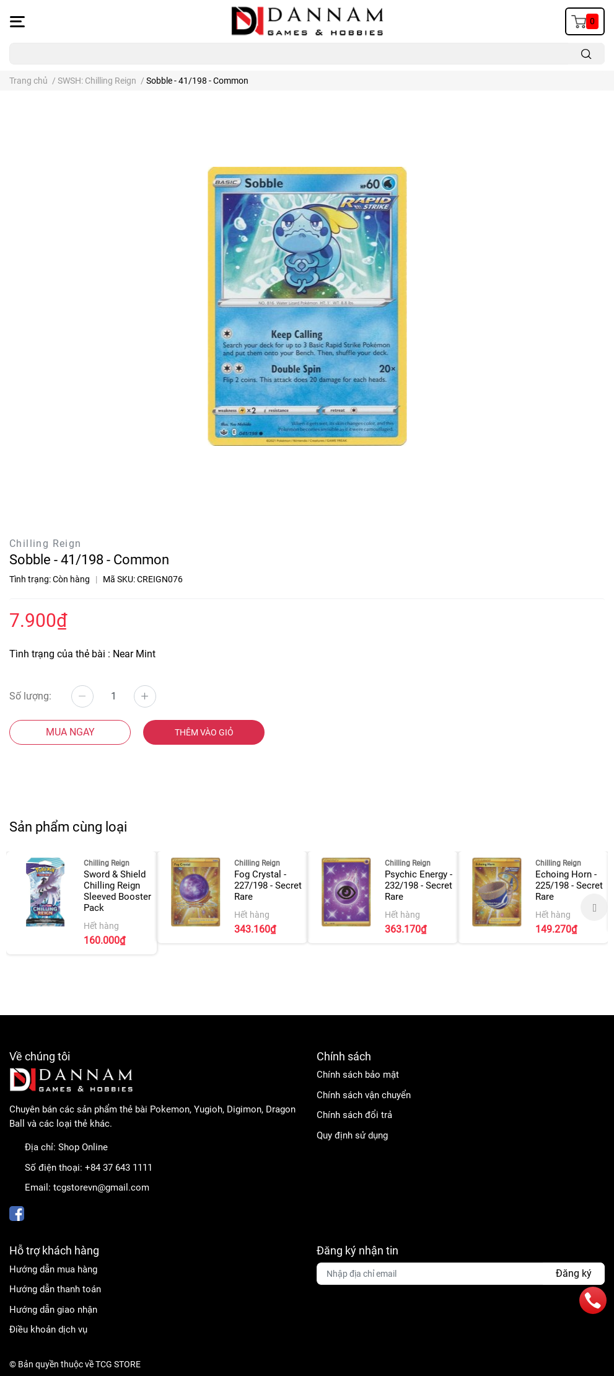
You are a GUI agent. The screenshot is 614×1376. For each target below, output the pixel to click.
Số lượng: (30, 696)
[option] (81, 902)
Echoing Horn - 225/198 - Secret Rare (569, 885)
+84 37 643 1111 (118, 1167)
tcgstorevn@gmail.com (101, 1187)
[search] (586, 53)
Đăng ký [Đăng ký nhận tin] (574, 1273)
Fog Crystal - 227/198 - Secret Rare (268, 885)
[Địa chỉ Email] (461, 1274)
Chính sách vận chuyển (364, 1095)
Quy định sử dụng (352, 1135)
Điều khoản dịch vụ (48, 1329)
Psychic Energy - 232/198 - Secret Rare (418, 885)
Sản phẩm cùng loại (68, 827)
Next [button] (594, 907)
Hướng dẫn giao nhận (53, 1309)
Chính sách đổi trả (354, 1115)
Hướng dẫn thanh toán (55, 1289)
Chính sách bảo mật (358, 1074)
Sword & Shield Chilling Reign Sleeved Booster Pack (117, 891)
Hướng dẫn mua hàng (53, 1269)
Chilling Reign (45, 543)
